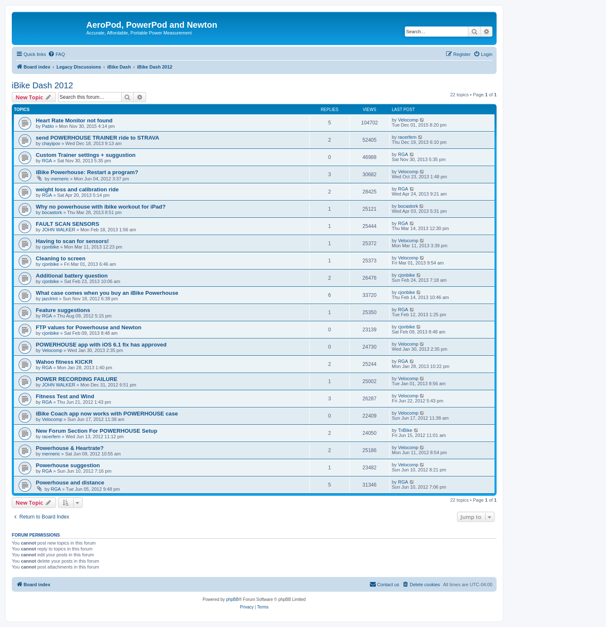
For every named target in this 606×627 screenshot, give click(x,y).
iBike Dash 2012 (42, 85)
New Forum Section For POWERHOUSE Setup (96, 431)
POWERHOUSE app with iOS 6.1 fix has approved (101, 344)
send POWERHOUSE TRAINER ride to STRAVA (97, 138)
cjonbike (50, 246)
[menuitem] (56, 54)
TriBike (405, 430)
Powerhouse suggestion (68, 465)
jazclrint (50, 298)
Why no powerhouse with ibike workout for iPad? (100, 207)
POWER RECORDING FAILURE (76, 379)
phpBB (232, 599)
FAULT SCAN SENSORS (67, 224)
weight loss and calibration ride (77, 189)
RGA (47, 160)
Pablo (48, 126)
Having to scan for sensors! (72, 241)
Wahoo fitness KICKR (64, 362)
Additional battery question (72, 275)
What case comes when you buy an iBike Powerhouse (107, 293)
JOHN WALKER (58, 229)
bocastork (52, 212)
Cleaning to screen (60, 258)
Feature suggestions (63, 310)
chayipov (51, 143)
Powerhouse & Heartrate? (70, 448)
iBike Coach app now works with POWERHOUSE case (107, 413)
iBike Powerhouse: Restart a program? (87, 172)
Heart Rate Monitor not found (74, 120)
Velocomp (408, 119)
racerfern (407, 137)
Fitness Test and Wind (65, 396)
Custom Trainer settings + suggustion (86, 155)
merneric (60, 178)
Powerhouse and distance (70, 482)
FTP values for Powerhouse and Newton (88, 327)
